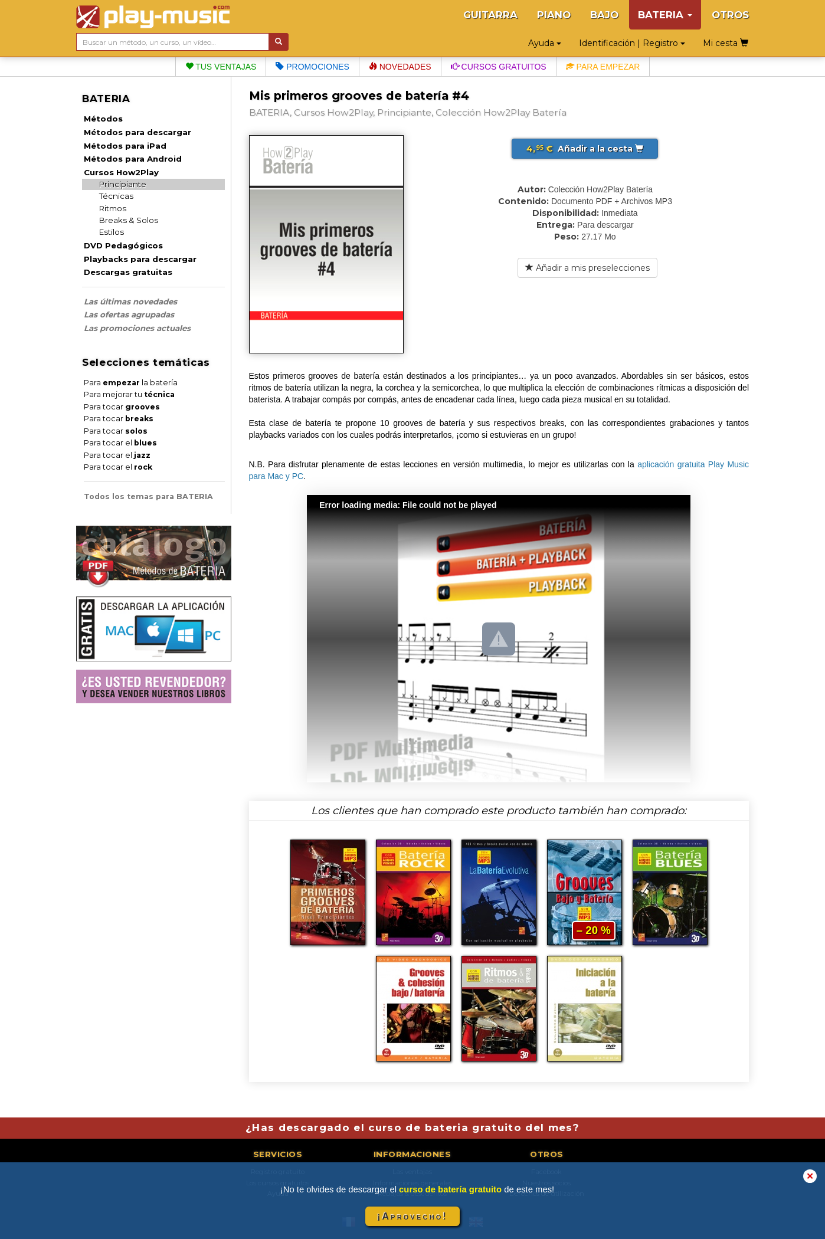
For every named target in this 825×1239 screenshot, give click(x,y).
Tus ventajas (221, 66)
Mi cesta (725, 43)
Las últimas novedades (130, 301)
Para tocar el (120, 442)
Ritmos (112, 208)
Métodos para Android (133, 158)
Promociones (312, 66)
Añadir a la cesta (584, 148)
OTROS (730, 15)
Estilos (111, 232)
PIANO (554, 15)
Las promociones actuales (137, 328)
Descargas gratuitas (128, 272)
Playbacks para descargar (140, 259)
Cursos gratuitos (498, 66)
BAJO (604, 15)
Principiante (122, 184)
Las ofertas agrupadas (129, 314)
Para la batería (131, 382)
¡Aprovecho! (412, 1216)
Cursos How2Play (121, 172)
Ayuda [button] (544, 43)
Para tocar (122, 406)
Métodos (103, 118)
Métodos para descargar (137, 132)
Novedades (400, 66)
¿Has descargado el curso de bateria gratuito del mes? (412, 1127)
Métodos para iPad (125, 145)
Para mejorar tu (129, 394)
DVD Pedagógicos (123, 245)
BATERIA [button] (665, 15)
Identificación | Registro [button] (632, 43)
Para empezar (603, 66)
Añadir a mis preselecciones (587, 268)
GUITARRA (490, 15)
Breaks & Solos (128, 220)
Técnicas (116, 196)
